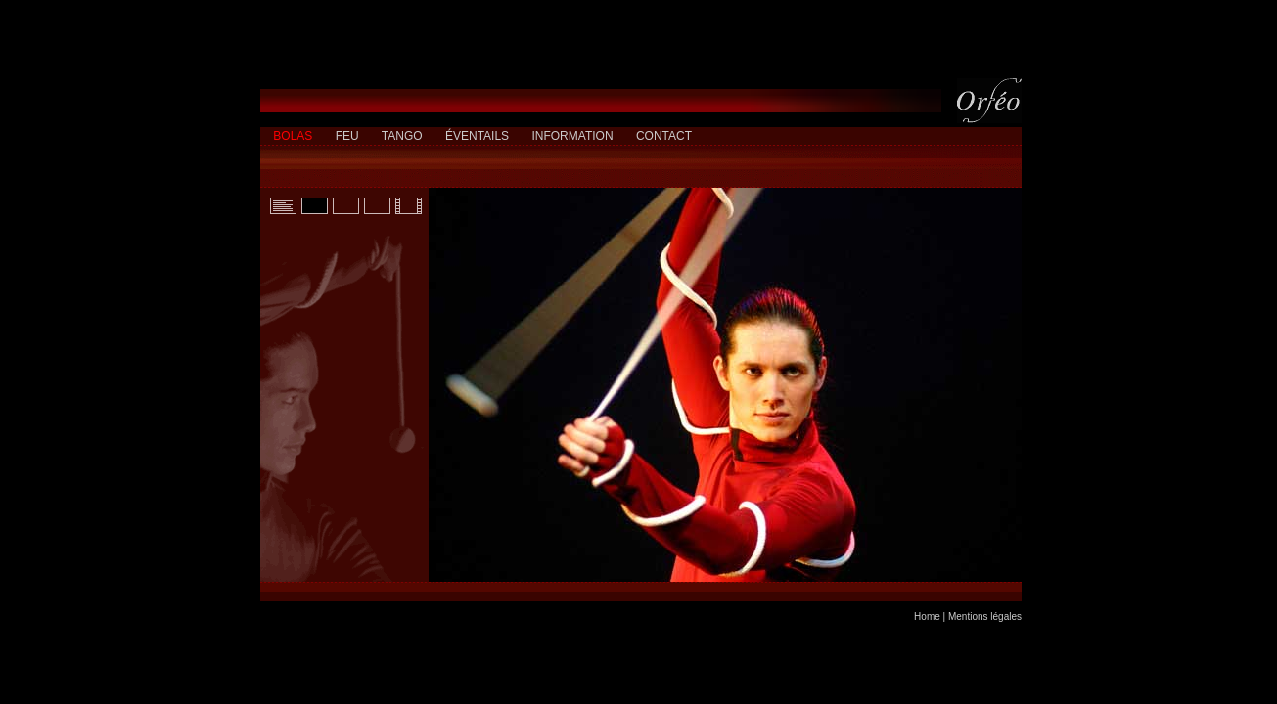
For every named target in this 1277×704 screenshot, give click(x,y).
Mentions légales (985, 616)
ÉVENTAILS (477, 136)
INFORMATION (572, 136)
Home (927, 616)
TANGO (402, 136)
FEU (347, 136)
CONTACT (664, 136)
